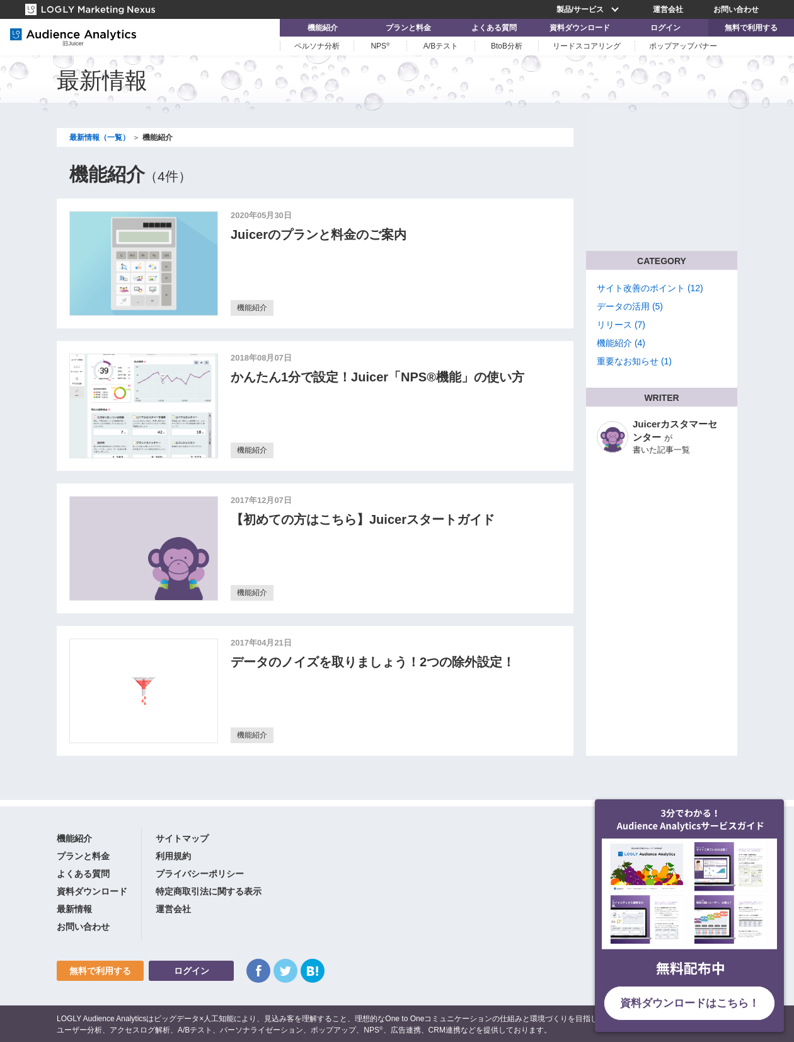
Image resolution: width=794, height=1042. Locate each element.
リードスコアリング (587, 46)
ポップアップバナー (683, 46)
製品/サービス (589, 9)
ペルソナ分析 (317, 46)
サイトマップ (182, 838)
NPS (380, 46)
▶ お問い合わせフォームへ (655, 199)
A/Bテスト (440, 46)
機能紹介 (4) (621, 343)
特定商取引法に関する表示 (209, 891)
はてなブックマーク (313, 971)
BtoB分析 (506, 46)
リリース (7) (621, 325)
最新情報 (74, 909)
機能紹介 (323, 27)
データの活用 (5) (630, 306)
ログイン (665, 27)
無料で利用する (751, 27)
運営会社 (668, 9)
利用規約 (173, 856)
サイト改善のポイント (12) (650, 288)
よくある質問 (494, 27)
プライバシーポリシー (200, 874)
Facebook (258, 971)
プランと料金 (408, 27)
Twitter (285, 971)
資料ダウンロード (579, 27)
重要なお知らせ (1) (634, 361)
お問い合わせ (736, 9)
